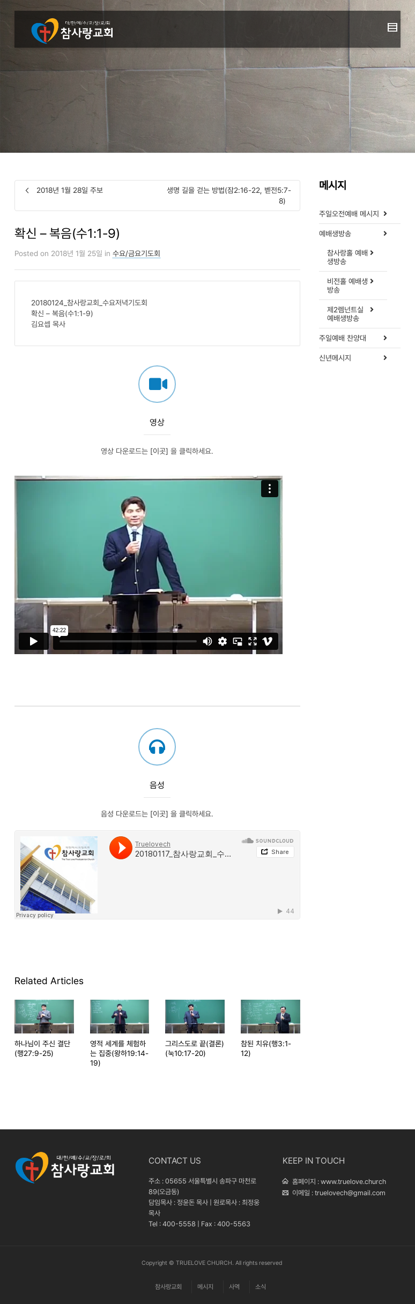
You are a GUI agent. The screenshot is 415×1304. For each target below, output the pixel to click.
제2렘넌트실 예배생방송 (345, 314)
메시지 (205, 1287)
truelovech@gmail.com (350, 1193)
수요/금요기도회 (136, 253)
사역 (234, 1287)
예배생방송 (335, 233)
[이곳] (159, 490)
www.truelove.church (353, 1182)
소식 (260, 1287)
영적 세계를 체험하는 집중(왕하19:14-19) (119, 1053)
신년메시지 (335, 358)
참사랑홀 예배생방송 (347, 257)
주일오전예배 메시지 (349, 213)
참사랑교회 (168, 1287)
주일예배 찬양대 (342, 338)
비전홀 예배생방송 (347, 285)
